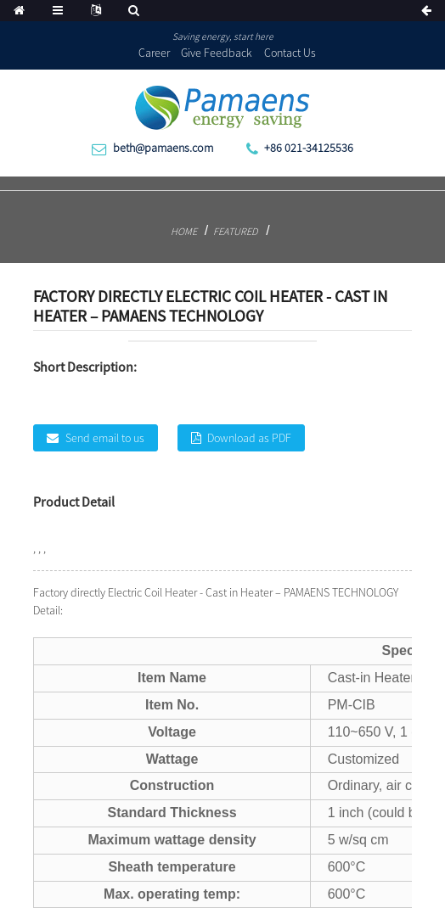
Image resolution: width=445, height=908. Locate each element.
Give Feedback (216, 52)
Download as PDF (249, 438)
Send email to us (104, 438)
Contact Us (290, 52)
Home (184, 231)
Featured (235, 231)
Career (154, 52)
